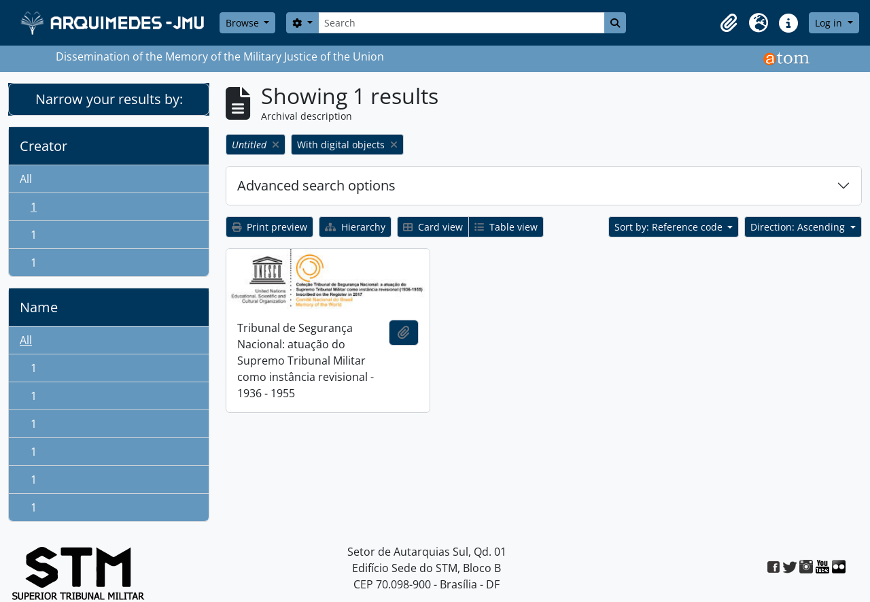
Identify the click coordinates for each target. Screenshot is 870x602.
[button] (729, 23)
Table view (506, 226)
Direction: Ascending (799, 226)
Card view (433, 226)
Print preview (269, 226)
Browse (244, 22)
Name (39, 307)
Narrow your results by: (109, 99)
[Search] (461, 22)
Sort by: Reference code (669, 226)
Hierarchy (355, 226)
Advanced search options (316, 185)
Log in (830, 22)
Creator (43, 146)
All (26, 178)
